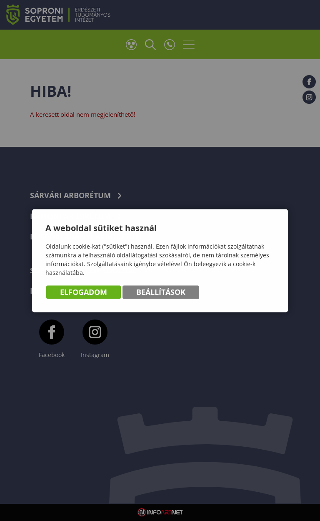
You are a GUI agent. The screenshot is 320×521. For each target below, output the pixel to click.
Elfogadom (83, 293)
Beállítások (160, 293)
